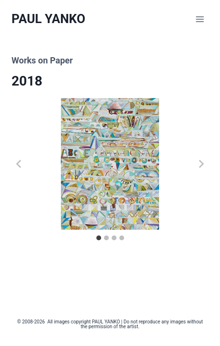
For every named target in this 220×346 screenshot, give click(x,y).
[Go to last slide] (19, 163)
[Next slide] (200, 163)
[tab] (98, 237)
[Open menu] (199, 19)
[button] (110, 164)
